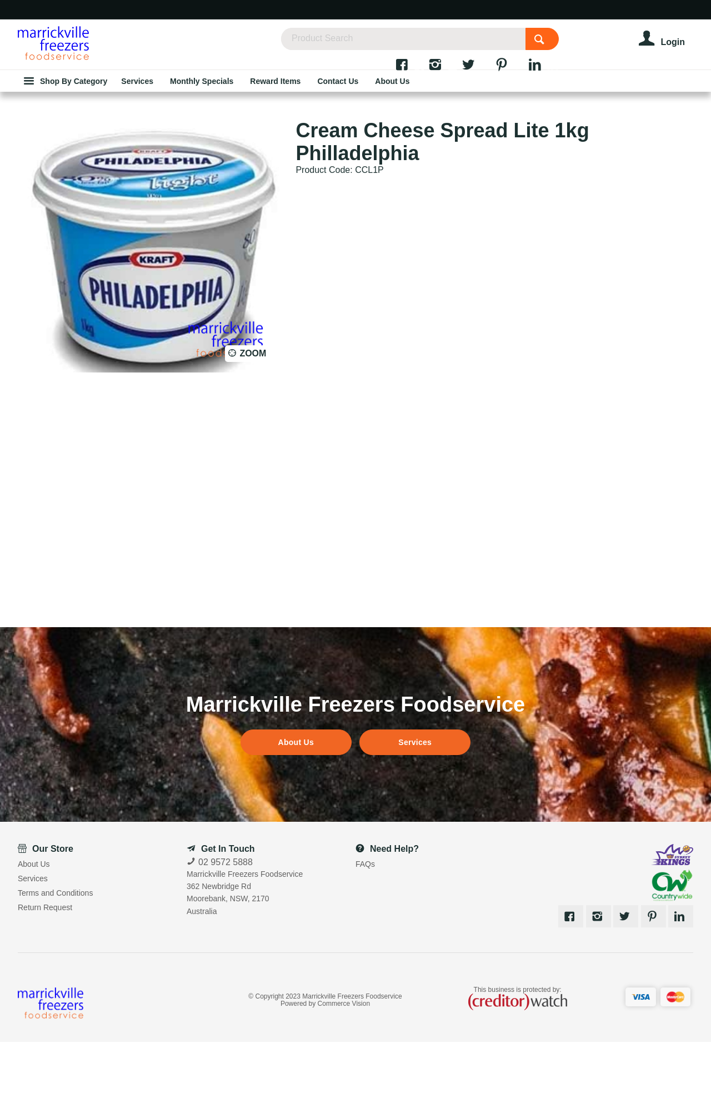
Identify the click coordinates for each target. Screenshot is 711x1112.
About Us (296, 812)
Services (415, 812)
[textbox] (426, 44)
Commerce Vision (344, 1074)
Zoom (252, 423)
